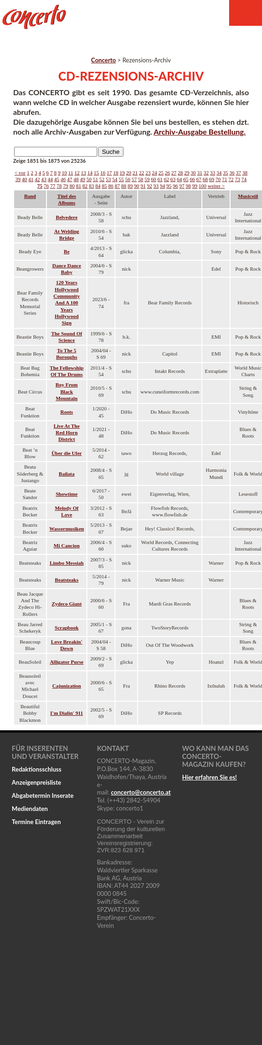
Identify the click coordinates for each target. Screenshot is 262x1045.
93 (156, 186)
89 (130, 186)
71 (224, 179)
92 (149, 186)
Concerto (103, 60)
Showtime (66, 494)
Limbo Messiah (67, 563)
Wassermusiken (66, 528)
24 (154, 172)
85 (104, 186)
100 (203, 186)
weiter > (216, 186)
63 (173, 179)
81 (78, 186)
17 (109, 172)
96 (175, 186)
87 (117, 186)
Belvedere (66, 217)
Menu (245, 13)
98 (188, 186)
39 (18, 179)
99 (194, 186)
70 (218, 179)
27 (174, 172)
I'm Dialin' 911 (66, 713)
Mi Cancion (66, 545)
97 (182, 186)
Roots (66, 412)
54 (114, 179)
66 (192, 179)
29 (186, 172)
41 (30, 179)
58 (140, 179)
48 (76, 179)
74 (244, 179)
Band (30, 196)
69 (211, 179)
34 (219, 172)
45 (56, 179)
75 (39, 186)
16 (103, 172)
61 (159, 179)
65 (185, 179)
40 (24, 179)
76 (46, 186)
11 (70, 172)
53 (108, 179)
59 (147, 179)
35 (225, 172)
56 (128, 179)
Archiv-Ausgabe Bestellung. (200, 131)
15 (96, 172)
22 (141, 172)
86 (111, 186)
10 (64, 172)
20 (128, 172)
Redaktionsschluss (37, 769)
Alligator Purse (67, 662)
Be (66, 251)
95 (168, 186)
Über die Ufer (67, 453)
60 (153, 179)
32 (206, 172)
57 (134, 179)
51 (95, 179)
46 (63, 179)
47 (69, 179)
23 (148, 172)
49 (82, 179)
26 (167, 172)
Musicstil (248, 196)
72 (231, 179)
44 (50, 179)
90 (136, 186)
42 (37, 179)
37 (238, 172)
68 (205, 179)
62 (166, 179)
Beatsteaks (66, 580)
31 (199, 172)
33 (212, 172)
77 (52, 186)
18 (115, 172)
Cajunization (66, 686)
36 (232, 172)
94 (162, 186)
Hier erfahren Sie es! (209, 777)
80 (72, 186)
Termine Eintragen (36, 821)
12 (77, 172)
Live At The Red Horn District (66, 432)
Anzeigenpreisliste (36, 782)
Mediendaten (30, 808)
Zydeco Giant (67, 603)
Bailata (67, 474)
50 (89, 179)
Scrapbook (67, 627)
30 (193, 172)
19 (122, 172)
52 (102, 179)
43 (43, 179)
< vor (20, 172)
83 (91, 186)
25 (160, 172)
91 (143, 186)
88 (123, 186)
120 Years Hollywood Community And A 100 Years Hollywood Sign (67, 303)
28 (180, 172)
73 (237, 179)
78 (59, 186)
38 (244, 172)
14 (89, 172)
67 (198, 179)
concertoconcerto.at (140, 792)
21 (135, 172)
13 (83, 172)
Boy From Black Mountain (66, 391)
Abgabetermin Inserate (43, 795)
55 (121, 179)
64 (179, 179)
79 (65, 186)
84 (97, 186)
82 (85, 186)
